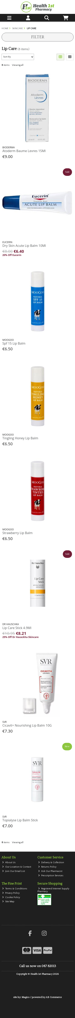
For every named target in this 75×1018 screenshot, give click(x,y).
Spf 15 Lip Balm (13, 343)
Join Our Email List (13, 871)
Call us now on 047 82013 (37, 966)
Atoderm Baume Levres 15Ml (24, 151)
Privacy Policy (11, 893)
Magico (26, 997)
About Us (9, 862)
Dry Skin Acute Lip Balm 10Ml (24, 245)
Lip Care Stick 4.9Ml (16, 628)
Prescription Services (50, 875)
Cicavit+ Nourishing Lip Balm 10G (27, 725)
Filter (37, 37)
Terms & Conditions (14, 888)
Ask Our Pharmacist (50, 871)
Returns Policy (47, 867)
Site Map (8, 901)
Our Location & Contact (16, 867)
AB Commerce (54, 997)
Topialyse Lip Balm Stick (20, 820)
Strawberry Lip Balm (17, 533)
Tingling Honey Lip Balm (20, 438)
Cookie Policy (11, 897)
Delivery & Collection (51, 862)
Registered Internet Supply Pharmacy (53, 890)
